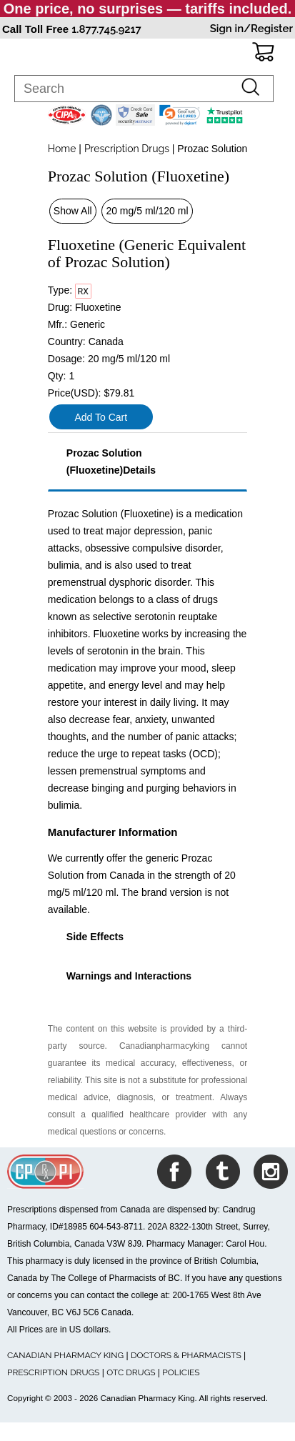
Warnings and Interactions (128, 976)
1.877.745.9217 (106, 29)
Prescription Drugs (126, 148)
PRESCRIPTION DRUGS (53, 1372)
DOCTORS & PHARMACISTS (186, 1355)
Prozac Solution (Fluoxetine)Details (111, 461)
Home (62, 148)
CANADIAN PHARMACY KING (65, 1355)
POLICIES (180, 1372)
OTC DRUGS (130, 1372)
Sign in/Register (251, 28)
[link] (180, 115)
